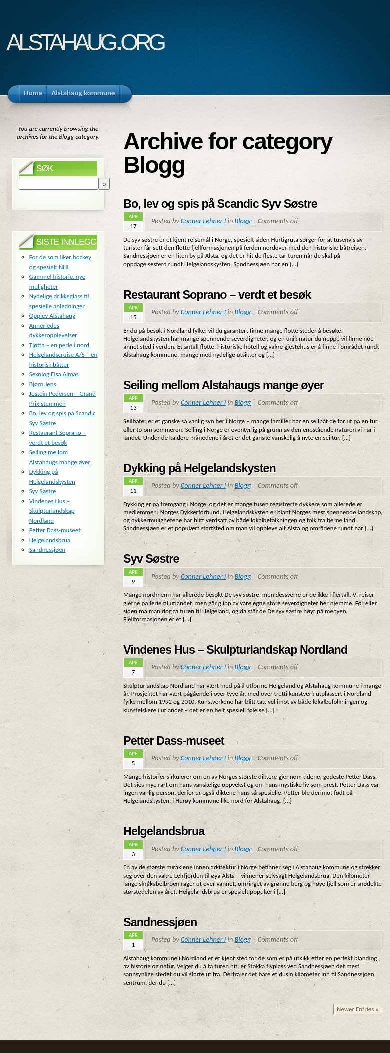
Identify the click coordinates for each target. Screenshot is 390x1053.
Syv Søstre (152, 558)
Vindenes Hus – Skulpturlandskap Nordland (236, 649)
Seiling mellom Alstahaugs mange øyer (224, 385)
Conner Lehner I (203, 220)
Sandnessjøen (160, 922)
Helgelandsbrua (164, 831)
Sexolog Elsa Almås (54, 374)
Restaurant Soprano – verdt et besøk (217, 294)
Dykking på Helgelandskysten (200, 468)
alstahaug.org (85, 39)
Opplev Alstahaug (53, 315)
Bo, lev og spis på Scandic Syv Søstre (221, 203)
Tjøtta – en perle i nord (60, 345)
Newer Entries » (358, 1009)
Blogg (242, 220)
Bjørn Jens (43, 384)
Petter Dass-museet (174, 740)
